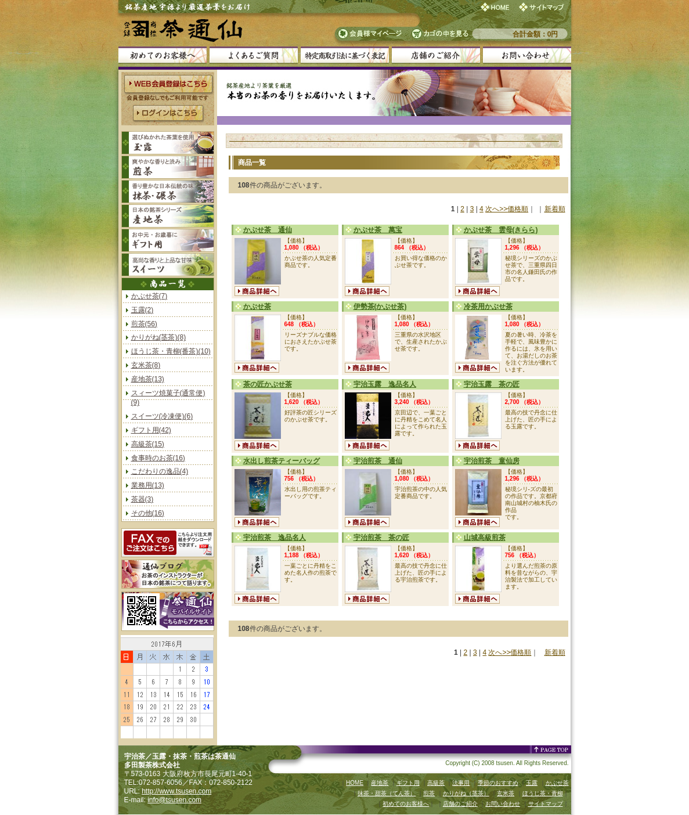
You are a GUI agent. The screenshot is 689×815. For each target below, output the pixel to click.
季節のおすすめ (498, 783)
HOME (354, 783)
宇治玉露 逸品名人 (384, 384)
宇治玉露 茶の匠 (492, 384)
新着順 (554, 209)
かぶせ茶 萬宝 (377, 230)
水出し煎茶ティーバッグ (281, 461)
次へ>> (496, 209)
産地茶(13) (147, 379)
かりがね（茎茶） (466, 793)
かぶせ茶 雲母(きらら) (501, 230)
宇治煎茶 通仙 (377, 461)
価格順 (517, 209)
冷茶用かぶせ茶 (488, 306)
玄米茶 (505, 793)
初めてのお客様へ (406, 803)
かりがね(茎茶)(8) (158, 337)
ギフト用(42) (151, 430)
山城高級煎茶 (485, 537)
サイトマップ (545, 803)
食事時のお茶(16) (158, 458)
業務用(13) (147, 485)
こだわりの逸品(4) (160, 471)
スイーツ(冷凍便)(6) (162, 416)
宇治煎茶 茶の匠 (381, 537)
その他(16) (147, 513)
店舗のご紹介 (460, 803)
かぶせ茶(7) (149, 296)
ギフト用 (408, 783)
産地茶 (379, 783)
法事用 (461, 783)
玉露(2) (142, 310)
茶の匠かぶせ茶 (267, 384)
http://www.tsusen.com (176, 791)
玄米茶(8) (146, 365)
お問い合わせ (502, 803)
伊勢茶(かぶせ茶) (380, 306)
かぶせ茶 (257, 306)
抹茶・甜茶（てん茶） (387, 793)
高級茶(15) (147, 444)
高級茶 (436, 783)
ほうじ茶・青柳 (542, 793)
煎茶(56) (144, 324)
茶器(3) (142, 499)
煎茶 (429, 793)
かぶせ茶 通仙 (267, 230)
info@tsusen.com (174, 800)
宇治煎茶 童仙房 (492, 461)
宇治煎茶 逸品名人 (274, 537)
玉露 (532, 783)
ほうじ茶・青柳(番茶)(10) (171, 351)
